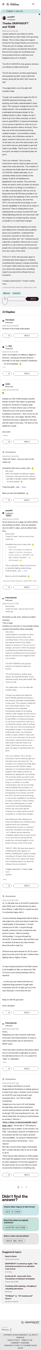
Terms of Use (26, 1340)
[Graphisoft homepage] (30, 1323)
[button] (5, 303)
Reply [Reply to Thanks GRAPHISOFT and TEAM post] (33, 299)
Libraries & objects (11, 1301)
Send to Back (11, 1256)
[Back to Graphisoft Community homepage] (13, 4)
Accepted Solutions (15, 1227)
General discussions (12, 1259)
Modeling (8, 1292)
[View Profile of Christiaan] (9, 320)
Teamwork (16, 293)
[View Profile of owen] (7, 384)
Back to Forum (13, 1212)
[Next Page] (26, 1187)
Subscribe (16, 299)
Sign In (37, 4)
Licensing (8, 1272)
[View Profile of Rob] (10, 346)
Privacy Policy (14, 1340)
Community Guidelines (20, 1343)
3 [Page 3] (21, 1187)
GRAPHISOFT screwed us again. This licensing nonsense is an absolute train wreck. (21, 1266)
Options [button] (37, 10)
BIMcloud (6, 293)
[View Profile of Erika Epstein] (11, 598)
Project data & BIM (11, 1282)
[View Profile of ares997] (11, 17)
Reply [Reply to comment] (27, 336)
